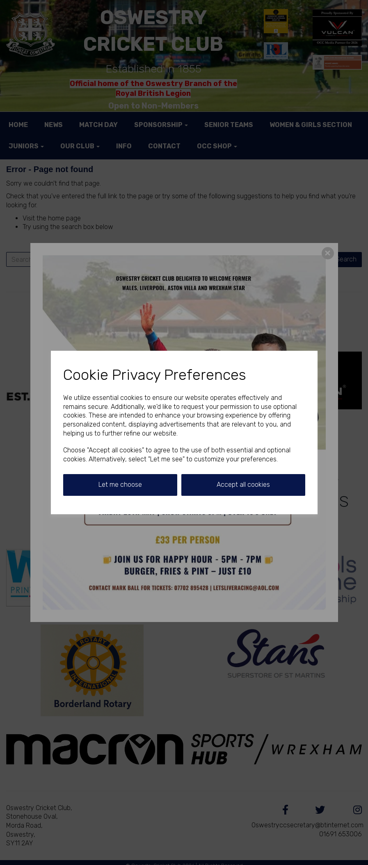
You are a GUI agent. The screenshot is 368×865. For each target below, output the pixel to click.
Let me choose (120, 484)
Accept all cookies (243, 484)
